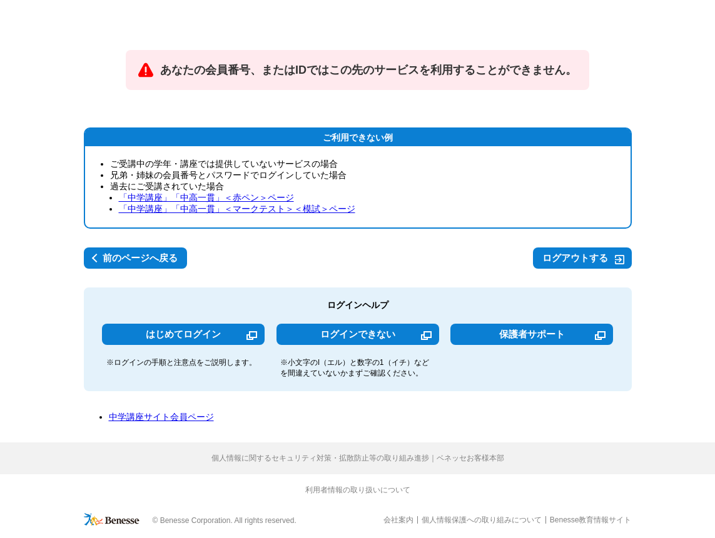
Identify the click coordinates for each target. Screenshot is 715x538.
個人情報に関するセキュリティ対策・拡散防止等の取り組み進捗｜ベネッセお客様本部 (357, 458)
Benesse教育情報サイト (591, 520)
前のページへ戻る (140, 257)
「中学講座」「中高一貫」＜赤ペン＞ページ (206, 197)
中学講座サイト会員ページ (161, 417)
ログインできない (357, 334)
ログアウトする (575, 257)
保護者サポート (532, 334)
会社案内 (398, 520)
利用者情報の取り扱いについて (357, 490)
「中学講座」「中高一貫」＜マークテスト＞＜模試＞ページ (237, 209)
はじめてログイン (183, 334)
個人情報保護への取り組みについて (482, 520)
